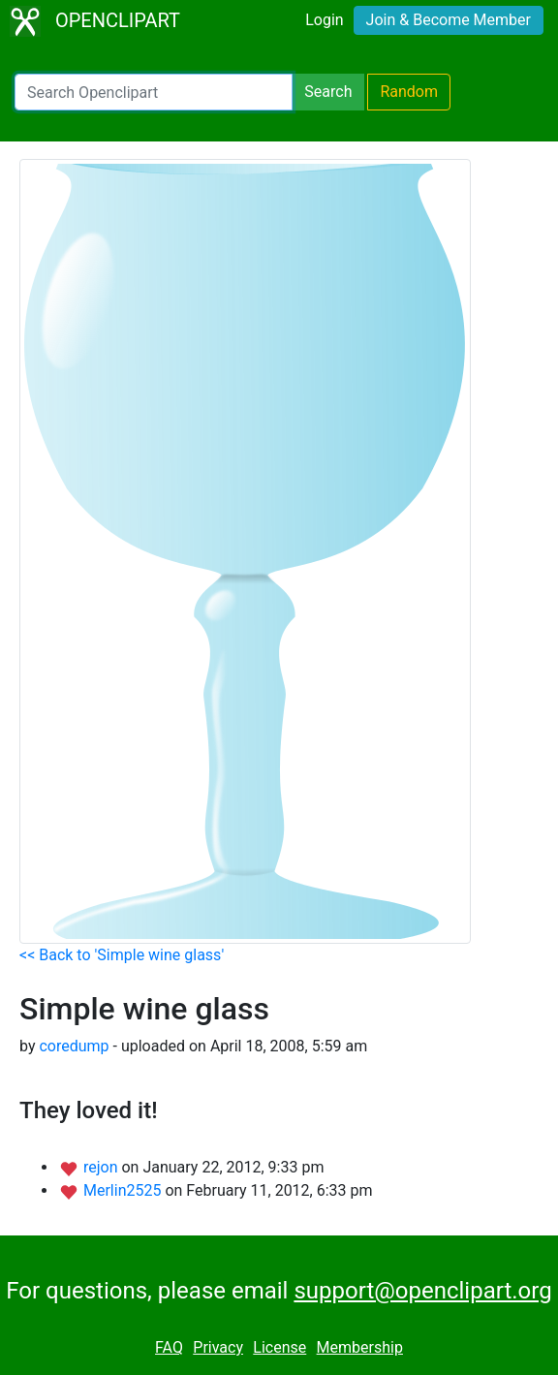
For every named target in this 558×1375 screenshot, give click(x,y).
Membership (360, 1347)
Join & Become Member (448, 20)
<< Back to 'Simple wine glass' (121, 955)
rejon (102, 1167)
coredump (73, 1046)
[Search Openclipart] (154, 92)
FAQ (169, 1347)
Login (324, 20)
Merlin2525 (124, 1190)
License (279, 1347)
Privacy (218, 1347)
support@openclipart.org (422, 1290)
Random (409, 91)
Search (328, 91)
